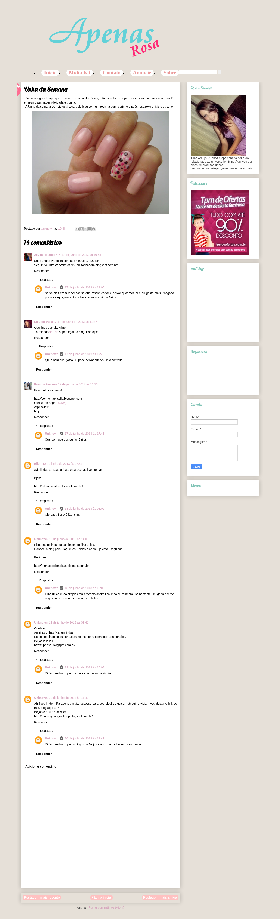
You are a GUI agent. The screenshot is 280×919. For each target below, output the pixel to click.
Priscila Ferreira (45, 384)
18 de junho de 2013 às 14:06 (68, 539)
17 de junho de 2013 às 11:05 (84, 287)
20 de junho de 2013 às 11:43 (68, 697)
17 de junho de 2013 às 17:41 (84, 433)
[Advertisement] (100, 878)
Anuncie (142, 72)
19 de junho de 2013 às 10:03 (84, 667)
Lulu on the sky (45, 322)
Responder (41, 271)
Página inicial (101, 897)
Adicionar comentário (40, 766)
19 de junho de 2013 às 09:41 (68, 622)
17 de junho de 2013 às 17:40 (84, 354)
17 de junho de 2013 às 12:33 (78, 384)
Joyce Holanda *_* (47, 255)
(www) (62, 403)
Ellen (37, 463)
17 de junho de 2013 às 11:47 (77, 322)
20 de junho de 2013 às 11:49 (84, 738)
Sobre (170, 72)
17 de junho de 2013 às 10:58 (81, 255)
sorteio (54, 332)
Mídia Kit (80, 72)
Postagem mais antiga (160, 897)
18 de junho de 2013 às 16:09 (84, 588)
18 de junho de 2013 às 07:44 (62, 463)
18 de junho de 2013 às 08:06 (84, 508)
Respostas (46, 279)
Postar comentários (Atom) (106, 907)
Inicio (50, 72)
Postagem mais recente (42, 897)
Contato (112, 72)
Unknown (51, 287)
